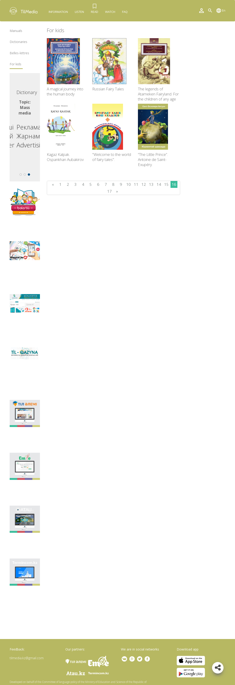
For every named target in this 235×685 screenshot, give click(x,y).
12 (143, 184)
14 (159, 184)
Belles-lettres (19, 53)
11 (136, 184)
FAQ (125, 12)
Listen (79, 12)
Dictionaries (18, 42)
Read (94, 12)
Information (58, 12)
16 (174, 184)
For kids (15, 64)
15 (166, 184)
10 (128, 184)
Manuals (16, 31)
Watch (110, 12)
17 (109, 191)
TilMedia (24, 10)
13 (151, 184)
